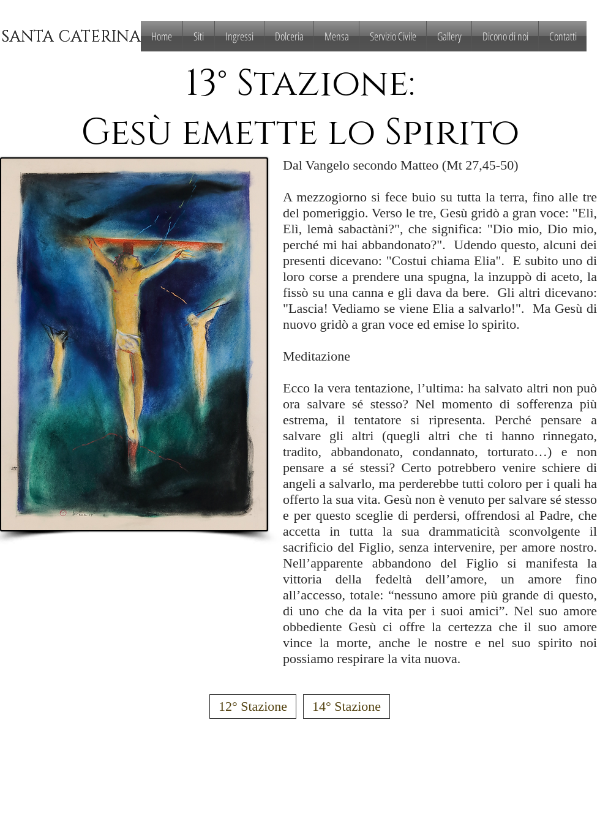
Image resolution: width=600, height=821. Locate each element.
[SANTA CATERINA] (70, 37)
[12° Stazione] (252, 706)
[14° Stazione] (346, 706)
